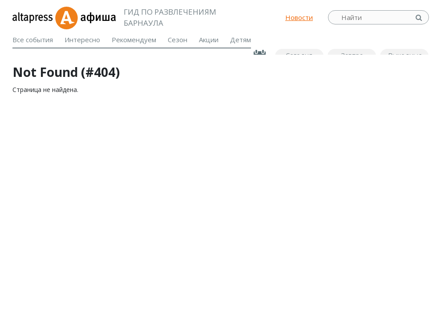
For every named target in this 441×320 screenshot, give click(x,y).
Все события (32, 39)
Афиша (85, 17)
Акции (208, 39)
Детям (240, 39)
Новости (299, 17)
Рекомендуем (134, 39)
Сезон (177, 39)
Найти (420, 17)
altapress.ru (33, 17)
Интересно (82, 39)
